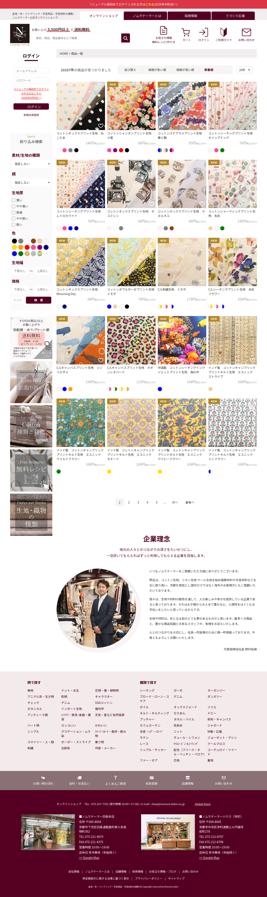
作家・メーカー (105, 748)
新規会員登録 (31, 115)
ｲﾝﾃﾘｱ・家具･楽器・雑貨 (76, 717)
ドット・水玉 (70, 690)
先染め (178, 725)
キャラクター (104, 696)
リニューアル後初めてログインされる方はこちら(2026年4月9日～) (31, 93)
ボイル (144, 707)
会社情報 (73, 871)
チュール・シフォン (187, 737)
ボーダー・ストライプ (76, 742)
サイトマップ (176, 878)
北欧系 (65, 748)
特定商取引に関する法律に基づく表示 (105, 878)
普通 (19, 212)
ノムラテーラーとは (97, 871)
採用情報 (137, 871)
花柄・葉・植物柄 (107, 690)
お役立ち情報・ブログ (162, 871)
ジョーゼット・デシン (222, 737)
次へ (175, 502)
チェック (33, 702)
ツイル (212, 707)
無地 (30, 690)
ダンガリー (215, 696)
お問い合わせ (190, 871)
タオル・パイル (184, 719)
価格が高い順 (185, 70)
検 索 (38, 300)
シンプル (33, 731)
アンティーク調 (37, 715)
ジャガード (215, 725)
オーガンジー (216, 690)
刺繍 (30, 748)
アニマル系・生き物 (40, 696)
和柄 (64, 696)
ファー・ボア (149, 760)
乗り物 (99, 742)
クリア (17, 300)
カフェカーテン (150, 725)
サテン (144, 737)
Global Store (202, 804)
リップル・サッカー (153, 750)
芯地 (176, 760)
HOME (64, 53)
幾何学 (99, 709)
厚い (19, 224)
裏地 (210, 760)
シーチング (147, 690)
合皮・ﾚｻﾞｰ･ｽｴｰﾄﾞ (151, 731)
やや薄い (22, 206)
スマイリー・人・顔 (40, 742)
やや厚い (22, 218)
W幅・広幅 (215, 731)
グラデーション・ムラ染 (75, 733)
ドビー (212, 713)
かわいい (101, 725)
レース (144, 744)
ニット (178, 731)
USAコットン (104, 702)
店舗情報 (120, 871)
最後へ (189, 502)
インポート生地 (71, 709)
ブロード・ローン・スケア (154, 698)
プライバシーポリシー (148, 878)
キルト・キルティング (154, 713)
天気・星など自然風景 (110, 715)
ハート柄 (33, 725)
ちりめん (179, 713)
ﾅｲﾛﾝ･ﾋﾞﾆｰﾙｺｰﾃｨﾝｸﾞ (186, 744)
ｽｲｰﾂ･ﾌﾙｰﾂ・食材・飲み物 (110, 733)
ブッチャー (147, 719)
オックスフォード (185, 707)
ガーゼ (178, 690)
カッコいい (68, 725)
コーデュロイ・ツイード (222, 752)
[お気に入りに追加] (100, 125)
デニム (65, 702)
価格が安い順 (157, 70)
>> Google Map (89, 858)
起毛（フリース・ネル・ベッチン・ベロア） (190, 752)
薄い (19, 200)
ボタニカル (34, 709)
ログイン (34, 106)
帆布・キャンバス (219, 719)
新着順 (208, 70)
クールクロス (216, 744)
